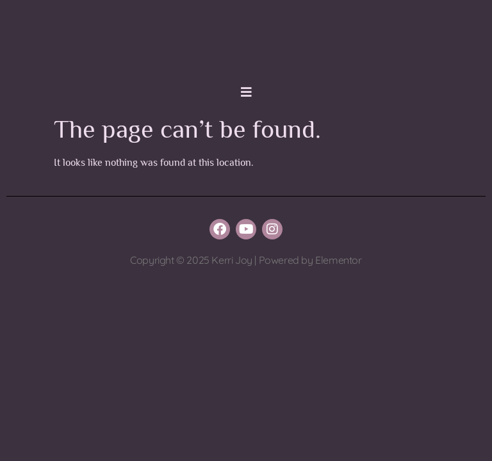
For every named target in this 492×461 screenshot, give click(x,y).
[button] (246, 91)
